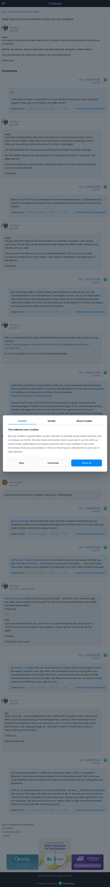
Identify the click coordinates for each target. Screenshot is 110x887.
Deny (21, 462)
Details (51, 421)
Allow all (86, 462)
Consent (22, 421)
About (84, 421)
